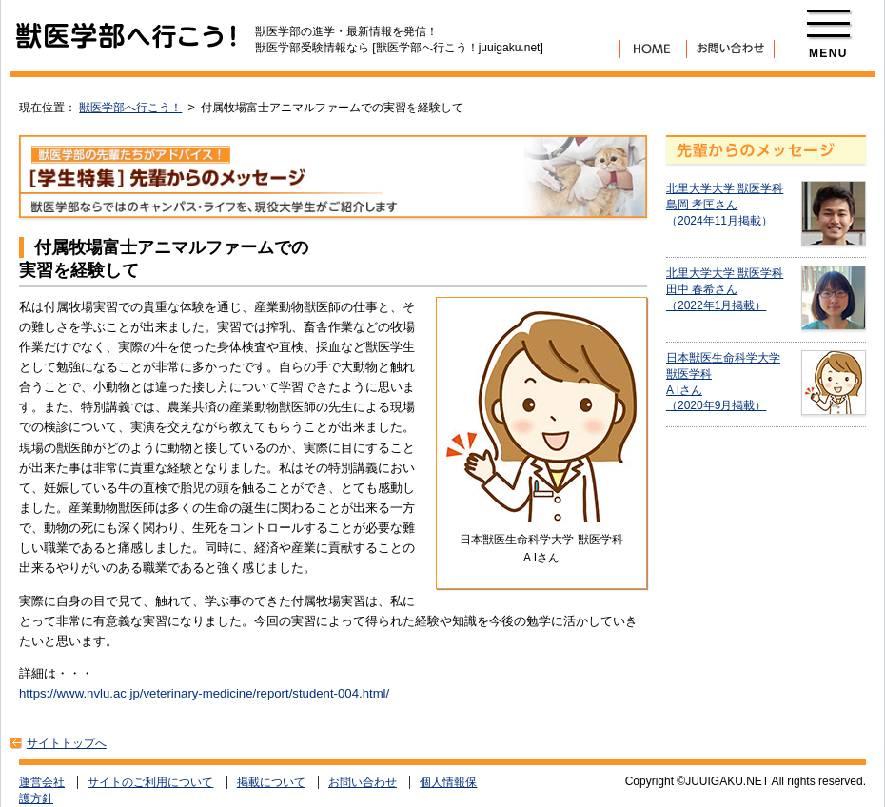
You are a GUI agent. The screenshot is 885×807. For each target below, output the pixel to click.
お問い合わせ (362, 782)
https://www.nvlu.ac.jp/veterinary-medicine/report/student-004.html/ (204, 693)
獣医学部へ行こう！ (130, 107)
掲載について (271, 782)
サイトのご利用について (150, 782)
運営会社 (42, 782)
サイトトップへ (67, 743)
